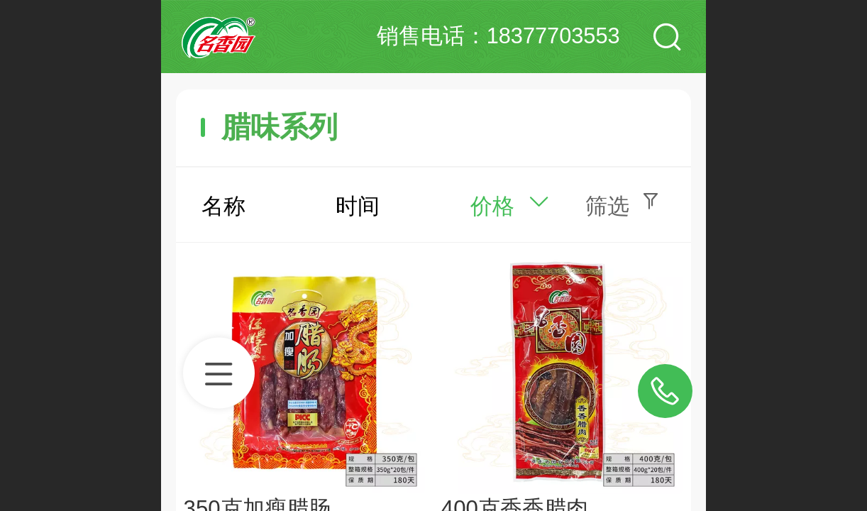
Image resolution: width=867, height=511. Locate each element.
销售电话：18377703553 (498, 35)
